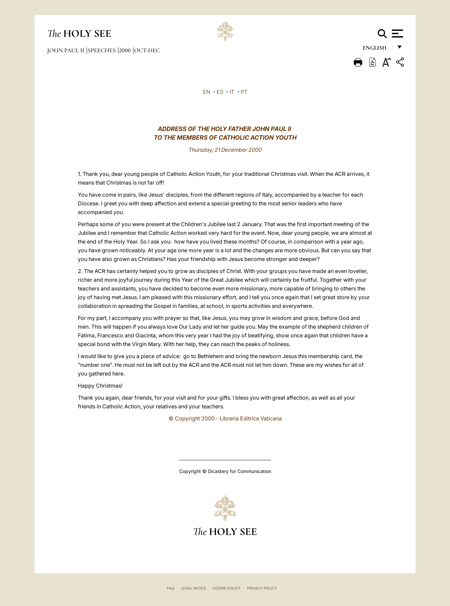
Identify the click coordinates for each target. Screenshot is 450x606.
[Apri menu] (396, 33)
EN (206, 91)
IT (232, 91)
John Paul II (66, 50)
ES (220, 91)
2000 (125, 50)
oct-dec (147, 50)
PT (244, 91)
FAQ (170, 588)
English (377, 49)
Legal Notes (193, 588)
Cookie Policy (226, 588)
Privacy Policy (262, 588)
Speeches (102, 50)
